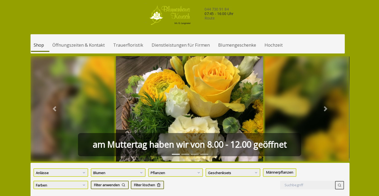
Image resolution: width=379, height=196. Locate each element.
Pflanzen (176, 172)
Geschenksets (233, 172)
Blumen (118, 172)
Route (210, 18)
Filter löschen (147, 185)
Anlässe (61, 172)
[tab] (176, 154)
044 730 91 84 (217, 9)
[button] (54, 108)
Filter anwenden (110, 185)
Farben (61, 185)
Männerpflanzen (279, 172)
